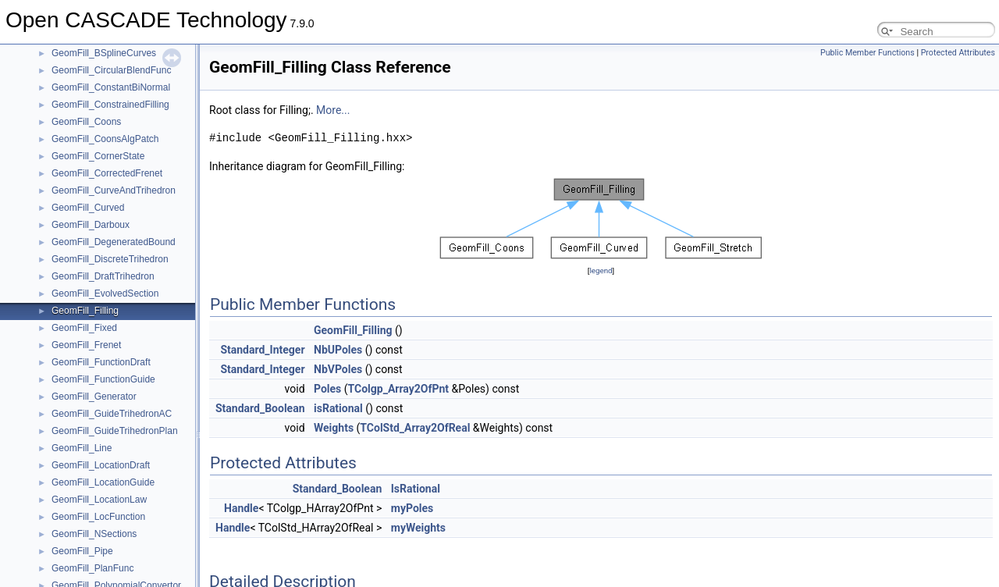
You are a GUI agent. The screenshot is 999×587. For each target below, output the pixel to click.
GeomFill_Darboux (91, 224)
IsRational (415, 488)
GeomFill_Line (82, 448)
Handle (241, 508)
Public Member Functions (867, 53)
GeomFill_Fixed (84, 327)
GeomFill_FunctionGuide (103, 379)
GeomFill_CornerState (98, 156)
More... (333, 110)
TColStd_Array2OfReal (415, 428)
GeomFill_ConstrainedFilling (110, 104)
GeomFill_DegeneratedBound (114, 242)
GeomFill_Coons (86, 121)
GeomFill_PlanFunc (92, 568)
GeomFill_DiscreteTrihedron (110, 259)
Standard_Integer (262, 349)
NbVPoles (338, 369)
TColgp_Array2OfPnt (399, 388)
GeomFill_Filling (85, 310)
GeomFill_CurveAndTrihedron (114, 190)
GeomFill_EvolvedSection (105, 293)
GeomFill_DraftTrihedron (103, 276)
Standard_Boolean (260, 408)
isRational (338, 408)
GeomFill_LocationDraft (101, 465)
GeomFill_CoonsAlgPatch (105, 138)
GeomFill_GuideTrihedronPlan (115, 430)
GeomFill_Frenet (86, 345)
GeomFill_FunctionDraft (101, 362)
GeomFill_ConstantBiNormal (111, 87)
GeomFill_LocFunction (98, 516)
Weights (334, 428)
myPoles (412, 508)
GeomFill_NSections (94, 533)
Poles (327, 388)
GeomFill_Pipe (82, 551)
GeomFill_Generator (94, 396)
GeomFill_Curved (88, 207)
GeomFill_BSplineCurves (104, 53)
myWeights (418, 527)
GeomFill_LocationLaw (99, 499)
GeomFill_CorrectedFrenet (107, 173)
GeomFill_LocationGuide (103, 482)
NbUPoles (338, 349)
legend (600, 270)
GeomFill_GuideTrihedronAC (112, 413)
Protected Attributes (958, 53)
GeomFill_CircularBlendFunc (111, 70)
